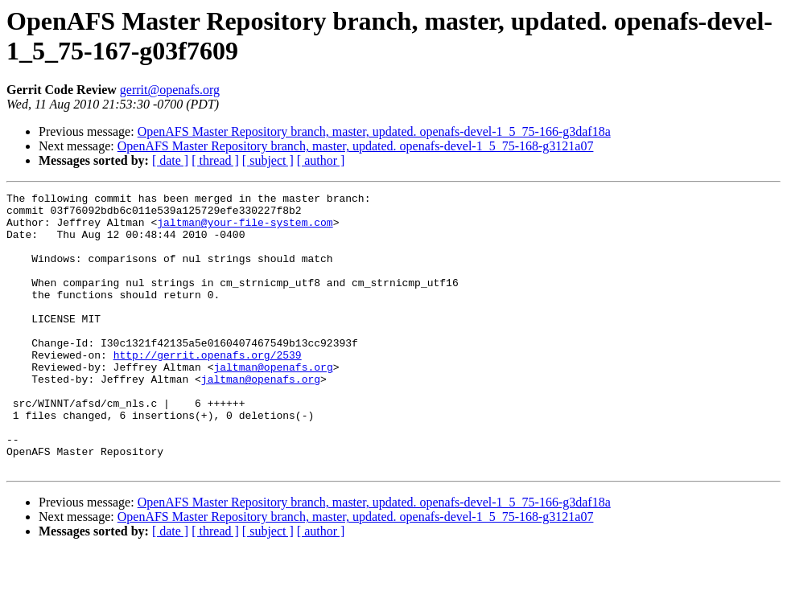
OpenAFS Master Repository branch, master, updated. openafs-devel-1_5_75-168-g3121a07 (355, 146)
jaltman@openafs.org (272, 403)
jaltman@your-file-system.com (244, 229)
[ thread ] (215, 160)
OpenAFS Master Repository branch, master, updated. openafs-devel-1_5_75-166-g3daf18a (374, 131)
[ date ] (170, 160)
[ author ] (321, 160)
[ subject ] (268, 160)
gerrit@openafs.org (170, 89)
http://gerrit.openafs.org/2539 (207, 388)
